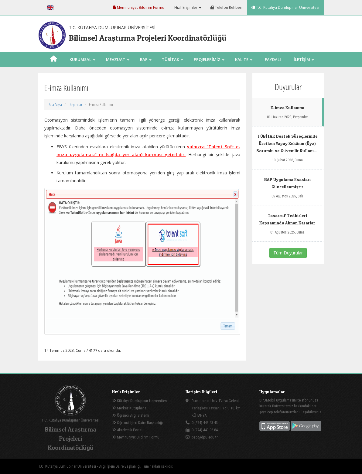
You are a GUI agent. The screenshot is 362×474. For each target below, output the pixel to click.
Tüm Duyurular (288, 253)
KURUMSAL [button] (82, 59)
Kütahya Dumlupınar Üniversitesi (140, 400)
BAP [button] (146, 59)
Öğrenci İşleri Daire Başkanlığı (137, 422)
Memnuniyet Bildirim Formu (138, 7)
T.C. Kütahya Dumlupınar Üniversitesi (285, 7)
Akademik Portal (127, 430)
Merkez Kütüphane (129, 408)
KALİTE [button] (243, 59)
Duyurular (75, 104)
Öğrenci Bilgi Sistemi (130, 415)
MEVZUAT (117, 59)
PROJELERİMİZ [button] (209, 59)
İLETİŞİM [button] (304, 59)
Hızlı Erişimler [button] (187, 7)
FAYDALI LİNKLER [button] (273, 67)
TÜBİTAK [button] (172, 59)
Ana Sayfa (55, 104)
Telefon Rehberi (226, 7)
